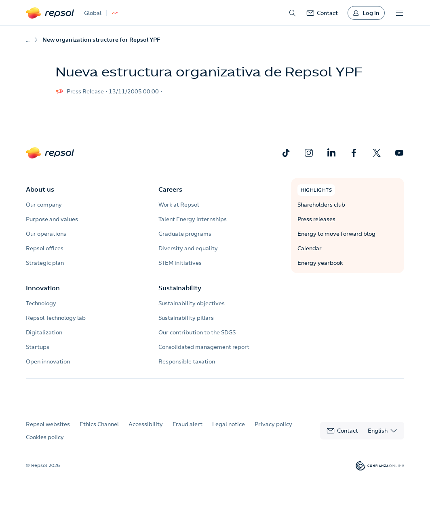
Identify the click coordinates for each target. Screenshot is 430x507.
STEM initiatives (180, 262)
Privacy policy (273, 431)
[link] (322, 13)
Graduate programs (184, 233)
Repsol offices (44, 248)
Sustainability (179, 288)
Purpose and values (52, 219)
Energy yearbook (320, 262)
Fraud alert (187, 431)
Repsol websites (48, 431)
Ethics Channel (99, 431)
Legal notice (228, 431)
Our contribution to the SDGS (197, 332)
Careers (170, 189)
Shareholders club (321, 204)
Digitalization (44, 332)
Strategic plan (45, 262)
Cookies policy (45, 444)
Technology (41, 303)
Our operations (46, 233)
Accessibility (146, 431)
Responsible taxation (186, 361)
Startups (37, 347)
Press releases (316, 219)
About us (40, 189)
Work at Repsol (178, 204)
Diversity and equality (188, 248)
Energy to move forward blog (336, 233)
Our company (44, 204)
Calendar (309, 248)
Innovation (43, 288)
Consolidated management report (203, 347)
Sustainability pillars (186, 317)
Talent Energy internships (192, 219)
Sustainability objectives (191, 303)
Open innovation (48, 361)
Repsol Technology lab (56, 317)
